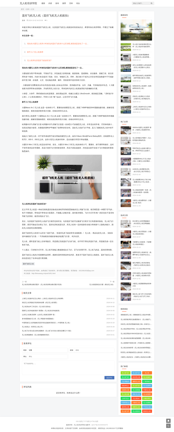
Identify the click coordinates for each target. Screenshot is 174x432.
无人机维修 (136, 390)
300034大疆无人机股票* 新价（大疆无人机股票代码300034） (142, 130)
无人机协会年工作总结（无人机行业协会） (37, 306)
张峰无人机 (136, 407)
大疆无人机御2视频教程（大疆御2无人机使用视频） (141, 57)
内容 (50, 3)
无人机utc (136, 398)
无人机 (147, 373)
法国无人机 (125, 390)
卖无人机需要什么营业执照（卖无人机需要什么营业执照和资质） (142, 67)
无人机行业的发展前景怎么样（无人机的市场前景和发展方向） (142, 46)
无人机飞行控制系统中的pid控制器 (136, 386)
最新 (43, 3)
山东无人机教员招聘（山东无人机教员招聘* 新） (39, 315)
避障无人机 (136, 381)
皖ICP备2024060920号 (100, 425)
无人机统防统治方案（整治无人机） (101, 284)
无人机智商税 (147, 394)
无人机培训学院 (28, 3)
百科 (71, 3)
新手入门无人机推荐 (35, 52)
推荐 (64, 3)
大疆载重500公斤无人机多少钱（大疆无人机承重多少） (142, 161)
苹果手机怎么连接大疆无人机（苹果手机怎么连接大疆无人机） (142, 150)
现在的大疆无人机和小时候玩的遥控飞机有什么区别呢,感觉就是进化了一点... (57, 44)
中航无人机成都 (147, 390)
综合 (78, 3)
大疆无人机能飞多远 (136, 403)
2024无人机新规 (136, 377)
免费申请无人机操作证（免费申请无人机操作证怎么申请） (142, 254)
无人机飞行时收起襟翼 (125, 373)
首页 (22, 9)
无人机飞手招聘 (125, 411)
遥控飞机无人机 (28, 264)
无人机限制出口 (147, 403)
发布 (57, 3)
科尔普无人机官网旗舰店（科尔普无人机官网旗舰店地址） (142, 223)
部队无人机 (136, 394)
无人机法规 (125, 394)
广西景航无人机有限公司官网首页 (147, 382)
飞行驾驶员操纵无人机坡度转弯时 (125, 382)
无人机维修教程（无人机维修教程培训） (36, 335)
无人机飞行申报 (125, 377)
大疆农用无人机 (147, 399)
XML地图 (79, 421)
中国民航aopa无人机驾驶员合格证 (125, 403)
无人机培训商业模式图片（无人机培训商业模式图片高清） (42, 284)
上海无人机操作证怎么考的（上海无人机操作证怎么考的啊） (43, 298)
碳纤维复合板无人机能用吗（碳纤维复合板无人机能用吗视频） (142, 78)
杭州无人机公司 (125, 407)
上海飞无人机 (125, 399)
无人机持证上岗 (136, 411)
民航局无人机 (125, 386)
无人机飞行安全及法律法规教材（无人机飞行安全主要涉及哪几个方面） (47, 331)
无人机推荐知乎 (147, 386)
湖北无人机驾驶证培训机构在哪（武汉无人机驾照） (40, 302)
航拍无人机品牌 (147, 411)
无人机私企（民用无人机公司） (33, 327)
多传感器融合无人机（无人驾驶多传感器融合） (38, 319)
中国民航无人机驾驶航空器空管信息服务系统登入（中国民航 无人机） (46, 323)
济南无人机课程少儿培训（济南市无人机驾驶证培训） (141, 98)
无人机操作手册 (147, 377)
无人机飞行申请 (136, 373)
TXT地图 (86, 421)
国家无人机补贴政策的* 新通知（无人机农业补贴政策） (41, 310)
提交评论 (109, 378)
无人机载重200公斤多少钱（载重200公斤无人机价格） (142, 182)
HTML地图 (94, 421)
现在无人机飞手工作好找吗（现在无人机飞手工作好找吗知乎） (142, 296)
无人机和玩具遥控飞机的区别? (39, 60)
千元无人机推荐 (147, 407)
